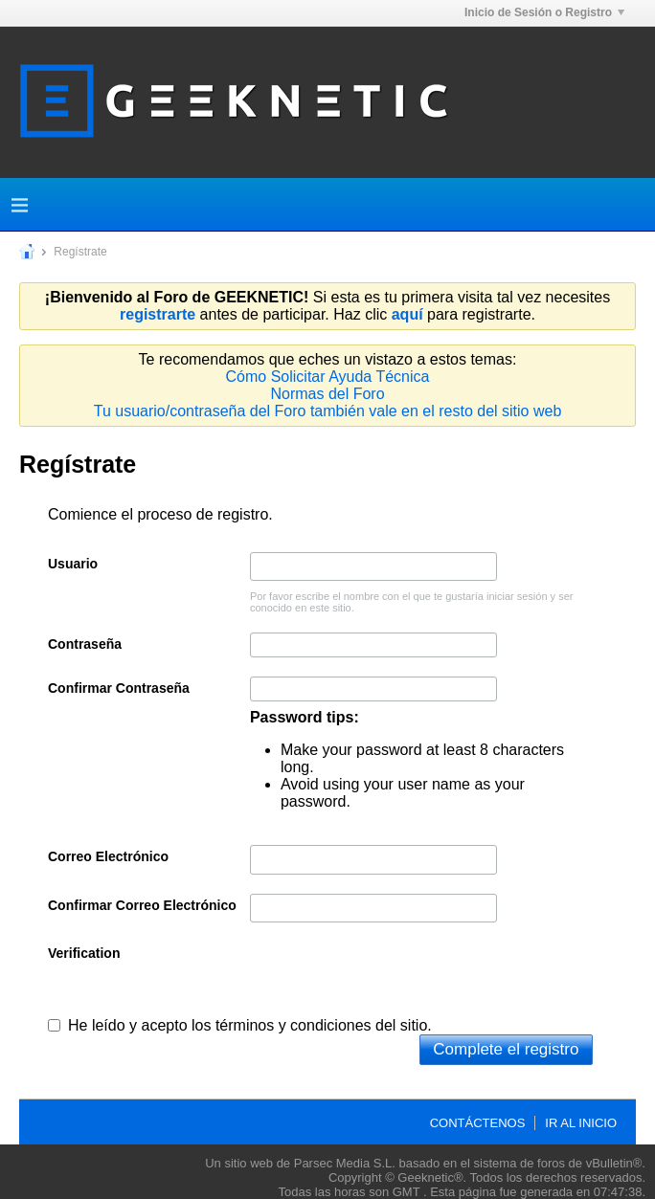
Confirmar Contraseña (119, 688)
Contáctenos (478, 1123)
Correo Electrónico (108, 856)
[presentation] (395, 979)
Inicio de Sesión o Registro (544, 12)
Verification (84, 953)
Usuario (73, 563)
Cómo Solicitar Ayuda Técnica (328, 376)
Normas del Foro (327, 394)
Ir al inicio (581, 1123)
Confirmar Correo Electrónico (142, 905)
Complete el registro (505, 1049)
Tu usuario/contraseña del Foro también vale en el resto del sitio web (328, 411)
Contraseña (85, 644)
